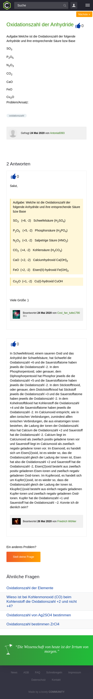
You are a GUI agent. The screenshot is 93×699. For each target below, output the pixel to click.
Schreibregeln (54, 672)
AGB (26, 672)
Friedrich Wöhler (66, 521)
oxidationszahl (16, 115)
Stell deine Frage (23, 556)
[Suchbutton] (64, 5)
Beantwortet (30, 312)
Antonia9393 (57, 133)
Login (73, 5)
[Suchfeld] (41, 5)
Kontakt (56, 679)
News (14, 672)
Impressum (74, 672)
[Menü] (87, 5)
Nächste (84, 14)
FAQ (37, 672)
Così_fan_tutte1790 (68, 312)
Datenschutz (38, 679)
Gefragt (25, 133)
